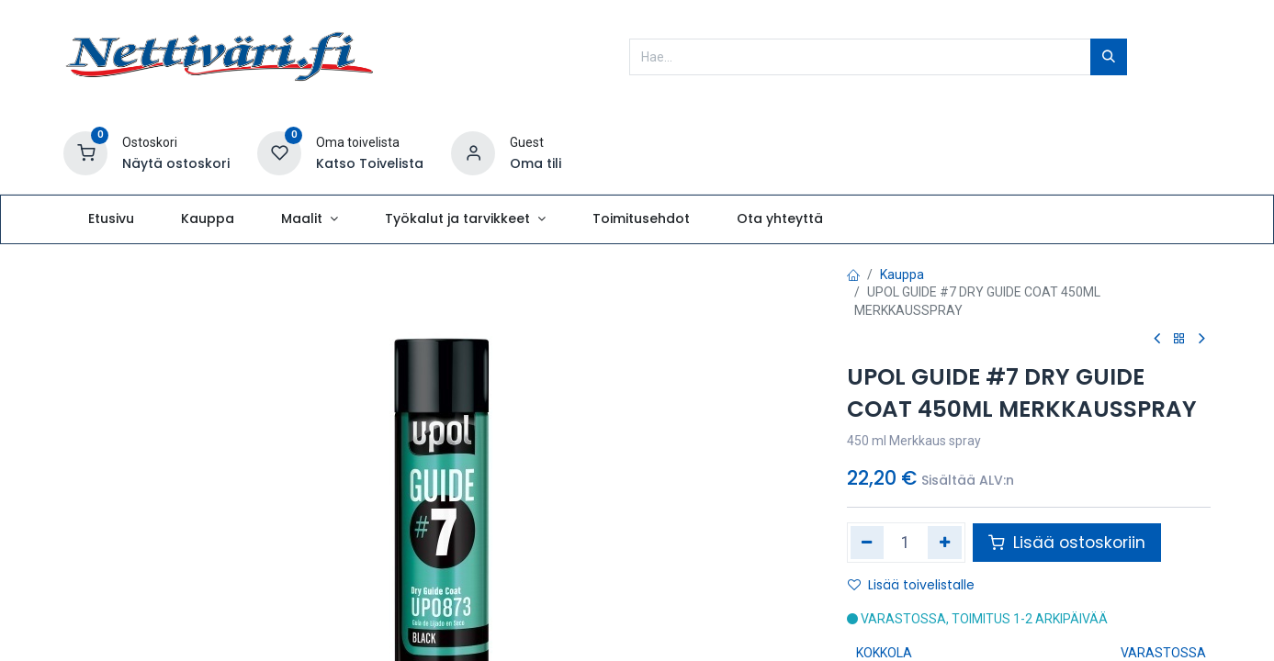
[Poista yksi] (868, 542)
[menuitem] (110, 219)
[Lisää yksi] (945, 542)
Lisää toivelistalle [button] (911, 585)
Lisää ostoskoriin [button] (1066, 543)
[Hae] (1108, 57)
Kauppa (902, 274)
